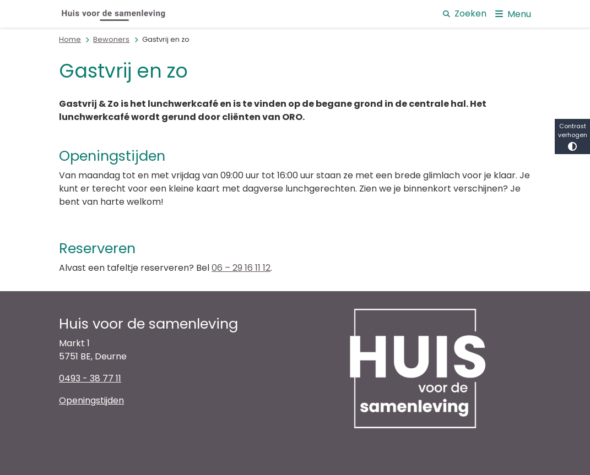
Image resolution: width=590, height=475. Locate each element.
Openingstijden (91, 400)
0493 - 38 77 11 (90, 378)
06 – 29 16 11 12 (241, 267)
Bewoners (111, 39)
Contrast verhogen (572, 136)
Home (70, 39)
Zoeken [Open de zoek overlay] (464, 13)
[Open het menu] (513, 14)
